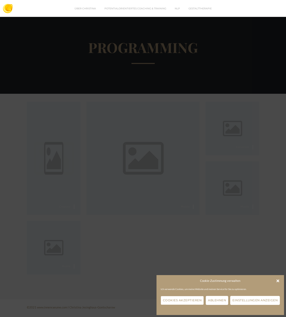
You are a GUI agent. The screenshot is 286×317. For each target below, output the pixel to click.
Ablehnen (217, 300)
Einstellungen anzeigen (255, 300)
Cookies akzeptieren (182, 300)
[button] (278, 281)
